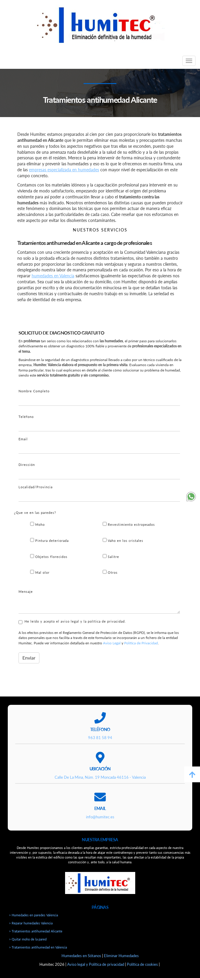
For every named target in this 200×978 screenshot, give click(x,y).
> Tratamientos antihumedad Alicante (35, 931)
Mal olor (40, 572)
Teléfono (26, 417)
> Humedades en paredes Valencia (33, 915)
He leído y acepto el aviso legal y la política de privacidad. (72, 621)
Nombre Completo (34, 391)
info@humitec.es (100, 816)
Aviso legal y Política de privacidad (95, 964)
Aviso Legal (112, 643)
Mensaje (26, 591)
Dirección (27, 465)
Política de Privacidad (141, 643)
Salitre (111, 556)
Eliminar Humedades (121, 955)
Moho (37, 524)
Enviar (29, 657)
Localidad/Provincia (36, 487)
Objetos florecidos (48, 556)
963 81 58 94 (100, 737)
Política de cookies (142, 964)
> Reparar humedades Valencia (31, 923)
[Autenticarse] (6, 969)
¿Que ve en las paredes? (35, 512)
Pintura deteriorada (49, 540)
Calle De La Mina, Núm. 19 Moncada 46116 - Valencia (100, 777)
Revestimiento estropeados (129, 524)
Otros (110, 572)
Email (23, 439)
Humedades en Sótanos (81, 955)
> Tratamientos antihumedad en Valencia (38, 947)
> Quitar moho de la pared (28, 939)
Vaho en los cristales (123, 540)
